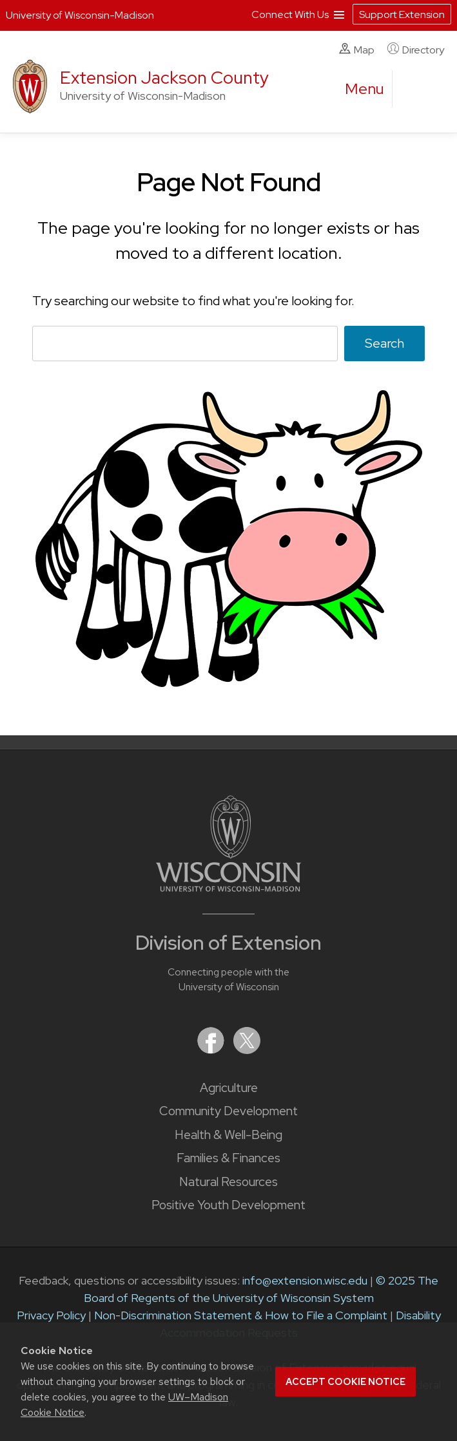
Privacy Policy (51, 1315)
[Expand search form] (415, 89)
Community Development (228, 1111)
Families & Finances (228, 1158)
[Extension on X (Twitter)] (246, 1050)
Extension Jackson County (164, 77)
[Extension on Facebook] (212, 1050)
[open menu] (365, 89)
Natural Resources (228, 1182)
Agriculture (229, 1088)
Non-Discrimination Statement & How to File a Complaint (240, 1315)
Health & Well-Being (228, 1135)
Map (356, 49)
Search (384, 343)
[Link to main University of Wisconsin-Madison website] (228, 888)
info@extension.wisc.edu (304, 1280)
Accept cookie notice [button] (345, 1381)
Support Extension (402, 14)
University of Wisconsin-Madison (80, 15)
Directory (415, 49)
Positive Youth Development (228, 1205)
